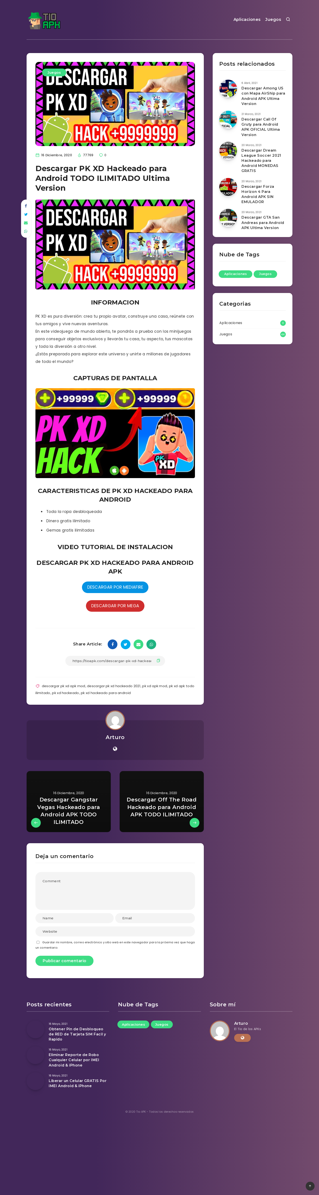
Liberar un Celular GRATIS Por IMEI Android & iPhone (78, 1083)
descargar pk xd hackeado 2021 (113, 686)
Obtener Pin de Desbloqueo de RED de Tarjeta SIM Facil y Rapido (77, 1034)
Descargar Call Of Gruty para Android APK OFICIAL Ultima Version (260, 127)
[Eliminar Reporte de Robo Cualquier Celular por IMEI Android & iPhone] (35, 1055)
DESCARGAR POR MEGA (115, 606)
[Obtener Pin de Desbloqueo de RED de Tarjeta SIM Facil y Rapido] (35, 1029)
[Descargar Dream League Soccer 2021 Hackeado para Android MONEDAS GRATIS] (228, 151)
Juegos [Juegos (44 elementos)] (265, 274)
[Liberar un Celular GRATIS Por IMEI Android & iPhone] (35, 1081)
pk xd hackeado (65, 692)
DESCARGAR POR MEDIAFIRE (115, 587)
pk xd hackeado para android (106, 692)
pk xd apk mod (154, 686)
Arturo (115, 737)
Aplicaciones (247, 19)
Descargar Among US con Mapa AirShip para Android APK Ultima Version (263, 96)
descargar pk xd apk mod (63, 686)
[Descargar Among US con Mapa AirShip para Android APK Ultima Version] (228, 88)
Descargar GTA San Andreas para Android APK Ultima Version (262, 222)
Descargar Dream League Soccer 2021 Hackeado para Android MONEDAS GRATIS (261, 160)
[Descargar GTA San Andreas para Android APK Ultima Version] (228, 218)
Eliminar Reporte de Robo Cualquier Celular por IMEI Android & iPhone (74, 1060)
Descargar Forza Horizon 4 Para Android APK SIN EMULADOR (257, 194)
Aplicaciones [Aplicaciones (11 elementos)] (235, 274)
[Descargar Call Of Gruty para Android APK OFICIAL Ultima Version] (228, 120)
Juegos (273, 19)
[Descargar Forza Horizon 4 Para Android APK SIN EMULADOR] (228, 187)
